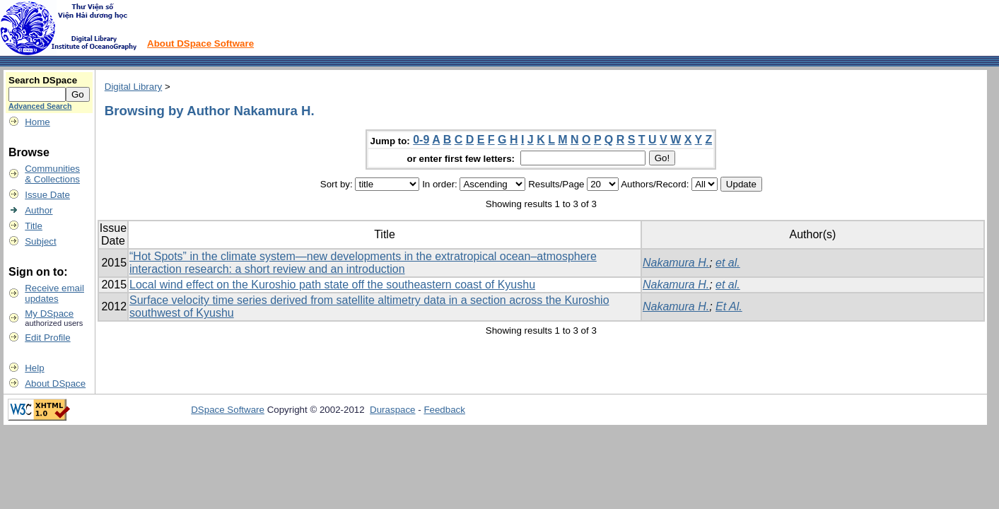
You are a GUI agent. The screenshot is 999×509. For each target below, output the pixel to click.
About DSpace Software (200, 43)
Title (33, 226)
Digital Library (133, 86)
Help (34, 368)
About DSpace (55, 383)
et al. (727, 263)
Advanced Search (39, 106)
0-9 (421, 140)
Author (38, 210)
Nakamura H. (676, 263)
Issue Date (47, 194)
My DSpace (49, 313)
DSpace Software (227, 409)
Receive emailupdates (54, 293)
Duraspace (392, 409)
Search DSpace (42, 80)
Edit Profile (47, 337)
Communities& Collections (52, 174)
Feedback (444, 409)
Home (37, 122)
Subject (40, 241)
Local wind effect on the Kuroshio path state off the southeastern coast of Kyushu (332, 285)
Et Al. (728, 306)
